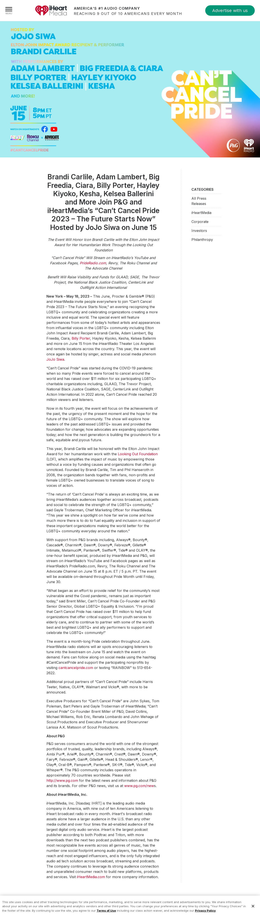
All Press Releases (198, 201)
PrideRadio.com (93, 263)
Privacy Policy (205, 913)
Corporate (200, 221)
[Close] (253, 909)
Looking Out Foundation (138, 454)
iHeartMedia (51, 10)
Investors (199, 230)
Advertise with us (230, 10)
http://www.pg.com (62, 780)
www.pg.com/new (139, 786)
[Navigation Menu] (9, 10)
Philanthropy (202, 239)
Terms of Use (106, 913)
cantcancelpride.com (75, 667)
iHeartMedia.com (91, 877)
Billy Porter (81, 338)
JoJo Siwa (55, 359)
